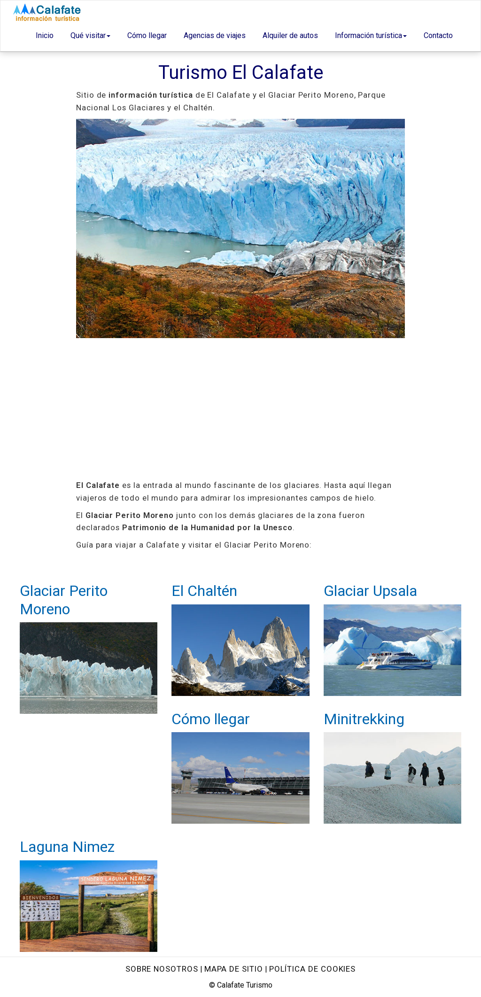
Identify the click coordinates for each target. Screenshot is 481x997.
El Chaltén (204, 591)
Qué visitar (90, 35)
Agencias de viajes (215, 35)
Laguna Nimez (67, 847)
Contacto (438, 35)
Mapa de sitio (233, 969)
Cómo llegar (147, 35)
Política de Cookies (312, 969)
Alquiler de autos (290, 35)
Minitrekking (364, 719)
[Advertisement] (240, 408)
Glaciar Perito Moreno (64, 600)
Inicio (45, 35)
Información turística (371, 35)
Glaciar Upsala (370, 591)
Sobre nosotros (161, 969)
